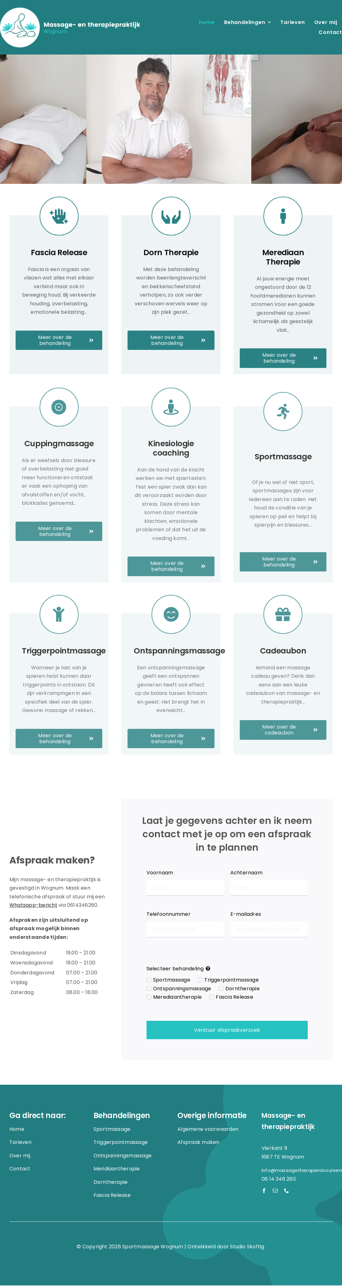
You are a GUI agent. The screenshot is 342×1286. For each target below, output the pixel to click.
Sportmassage (171, 980)
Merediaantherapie (177, 997)
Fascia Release (234, 997)
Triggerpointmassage (231, 980)
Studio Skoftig (247, 1246)
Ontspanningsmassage (182, 988)
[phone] (286, 1191)
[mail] (275, 1191)
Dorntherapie (242, 988)
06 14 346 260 (279, 1179)
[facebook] (264, 1191)
